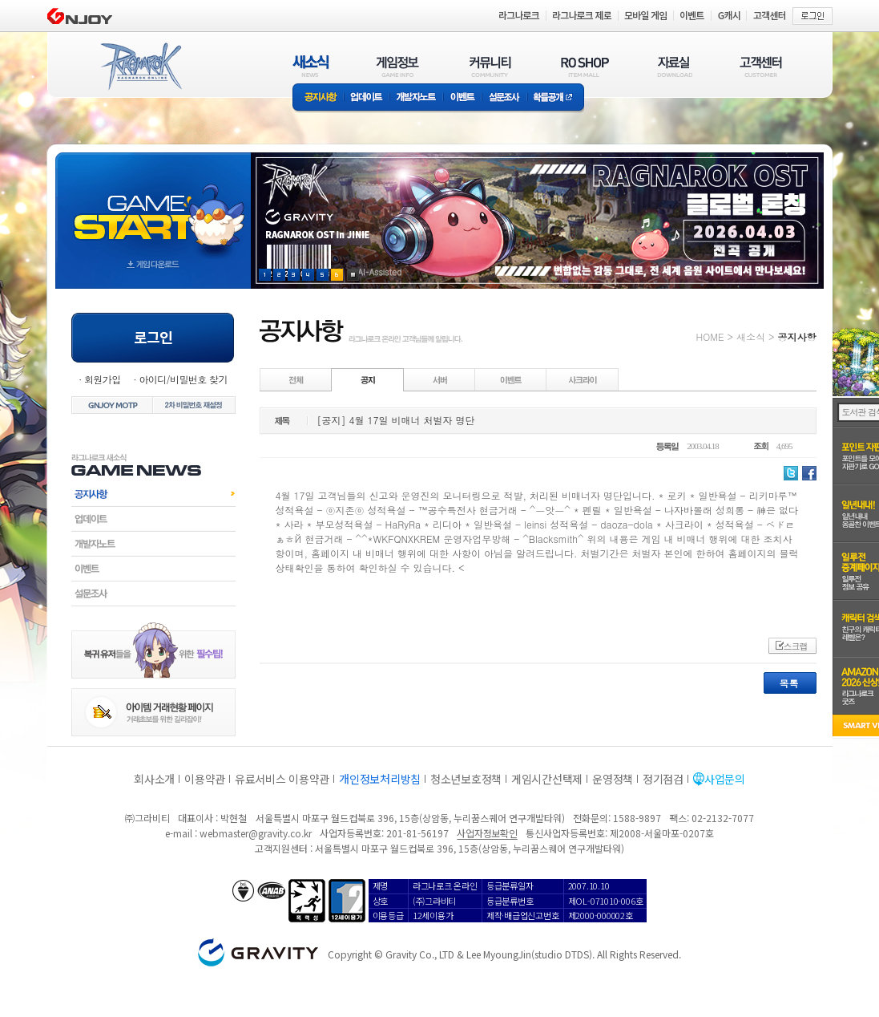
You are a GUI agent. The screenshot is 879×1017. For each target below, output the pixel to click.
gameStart (153, 205)
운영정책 (612, 779)
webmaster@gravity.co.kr (256, 833)
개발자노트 (416, 98)
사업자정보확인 (487, 833)
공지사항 (318, 98)
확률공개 (555, 98)
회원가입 (102, 379)
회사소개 (154, 779)
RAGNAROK (140, 67)
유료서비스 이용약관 (282, 779)
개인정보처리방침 (380, 779)
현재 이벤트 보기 (353, 275)
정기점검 (663, 779)
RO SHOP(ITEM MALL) (585, 66)
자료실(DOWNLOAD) (673, 66)
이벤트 (462, 98)
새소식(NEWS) (310, 66)
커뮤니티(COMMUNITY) (490, 66)
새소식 (750, 336)
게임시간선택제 (547, 779)
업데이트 (366, 98)
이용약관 (204, 779)
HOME (710, 336)
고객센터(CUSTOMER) (760, 66)
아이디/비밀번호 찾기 (183, 379)
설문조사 (504, 98)
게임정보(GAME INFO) (397, 66)
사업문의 (724, 779)
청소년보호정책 (466, 779)
